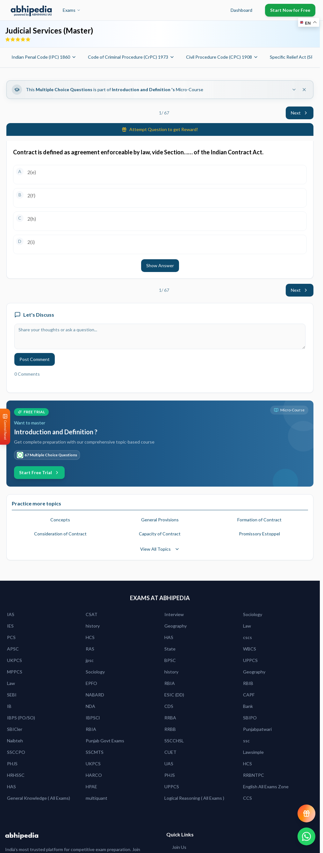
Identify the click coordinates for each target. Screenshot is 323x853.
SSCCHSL (174, 740)
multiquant (96, 798)
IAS (10, 614)
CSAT (91, 614)
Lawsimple (253, 752)
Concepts (60, 519)
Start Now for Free (290, 10)
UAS (168, 763)
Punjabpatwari (257, 729)
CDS (168, 706)
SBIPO (250, 717)
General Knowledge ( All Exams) (38, 798)
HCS (90, 637)
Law (247, 626)
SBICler (14, 729)
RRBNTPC (253, 775)
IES (10, 626)
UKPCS (14, 660)
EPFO (91, 683)
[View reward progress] (306, 813)
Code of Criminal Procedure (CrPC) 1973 (131, 57)
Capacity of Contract (160, 533)
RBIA (169, 683)
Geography (175, 626)
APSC (13, 648)
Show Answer (160, 265)
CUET (170, 752)
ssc (246, 740)
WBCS (249, 648)
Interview (174, 614)
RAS (90, 648)
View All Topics (160, 549)
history (93, 626)
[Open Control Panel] (5, 426)
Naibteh (15, 740)
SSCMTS (95, 752)
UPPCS (250, 660)
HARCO (94, 775)
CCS (247, 798)
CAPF (249, 694)
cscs (247, 637)
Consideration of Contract (60, 533)
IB (9, 706)
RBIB (248, 683)
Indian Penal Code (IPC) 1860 (43, 57)
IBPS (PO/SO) (21, 717)
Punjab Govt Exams (105, 740)
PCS (11, 637)
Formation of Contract (259, 519)
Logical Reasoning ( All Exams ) (194, 798)
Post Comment (34, 359)
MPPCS (14, 671)
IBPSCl (93, 717)
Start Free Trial (39, 472)
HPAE (91, 786)
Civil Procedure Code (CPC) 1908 (222, 57)
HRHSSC (16, 775)
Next (299, 112)
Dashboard (241, 10)
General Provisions (160, 519)
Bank (248, 706)
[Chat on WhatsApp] (306, 836)
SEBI (12, 694)
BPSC (170, 660)
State (170, 648)
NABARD (95, 694)
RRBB (170, 729)
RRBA (170, 717)
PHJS (12, 763)
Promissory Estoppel (259, 533)
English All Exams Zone (266, 786)
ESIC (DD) (174, 694)
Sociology (252, 614)
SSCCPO (16, 752)
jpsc (90, 660)
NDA (90, 706)
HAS (168, 637)
